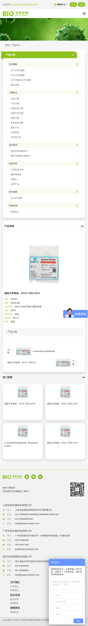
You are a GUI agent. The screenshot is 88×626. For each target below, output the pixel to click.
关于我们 (14, 586)
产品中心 (16, 45)
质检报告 (14, 603)
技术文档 (14, 599)
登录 (73, 4)
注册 (81, 4)
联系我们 (14, 590)
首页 (7, 45)
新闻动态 (14, 612)
